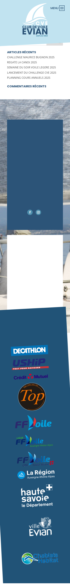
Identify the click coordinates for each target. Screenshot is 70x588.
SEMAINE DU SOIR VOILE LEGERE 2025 (31, 67)
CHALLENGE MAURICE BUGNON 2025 (31, 57)
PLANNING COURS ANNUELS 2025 (28, 78)
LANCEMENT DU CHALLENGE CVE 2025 (31, 72)
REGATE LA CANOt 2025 (22, 62)
